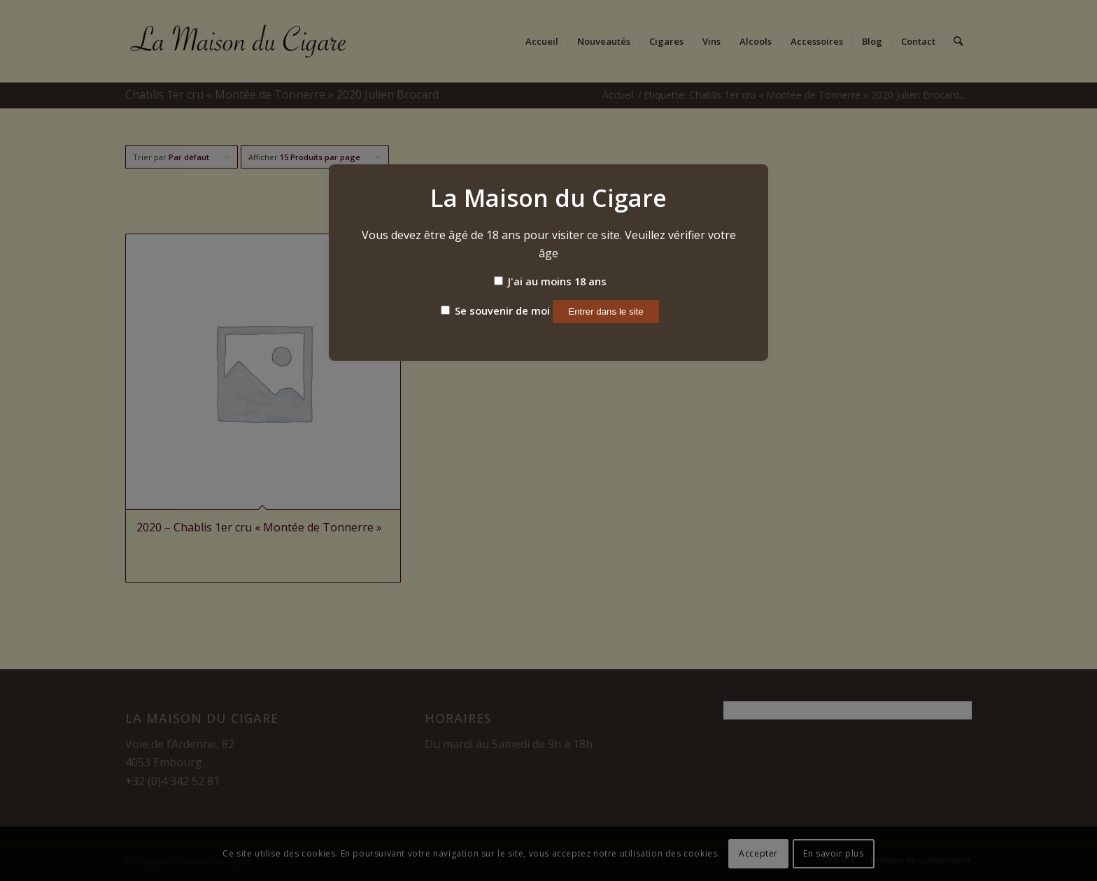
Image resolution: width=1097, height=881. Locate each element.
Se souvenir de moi (495, 310)
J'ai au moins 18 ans (550, 281)
